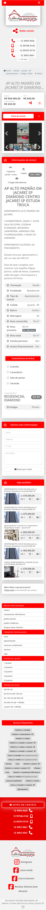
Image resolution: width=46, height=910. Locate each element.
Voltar (38, 73)
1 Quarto (8, 663)
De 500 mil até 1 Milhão (14, 702)
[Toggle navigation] (39, 2)
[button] (7, 133)
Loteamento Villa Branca (14, 614)
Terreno (7, 649)
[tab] (18, 116)
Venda (16, 70)
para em (23, 743)
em (22, 734)
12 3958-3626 (27, 40)
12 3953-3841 (27, 55)
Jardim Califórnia (11, 623)
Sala (5, 654)
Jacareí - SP (26, 70)
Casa (6, 636)
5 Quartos (8, 680)
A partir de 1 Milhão (12, 706)
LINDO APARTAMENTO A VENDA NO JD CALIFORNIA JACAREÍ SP (21, 563)
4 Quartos (8, 676)
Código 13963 (26, 73)
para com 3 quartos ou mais (22, 777)
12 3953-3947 (20, 832)
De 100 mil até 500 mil (13, 698)
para (22, 730)
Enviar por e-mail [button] (23, 469)
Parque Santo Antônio (13, 627)
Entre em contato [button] (23, 804)
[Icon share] (23, 862)
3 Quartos (8, 671)
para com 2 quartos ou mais (22, 755)
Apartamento (12, 73)
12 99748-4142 (27, 45)
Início (7, 70)
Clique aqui (9, 590)
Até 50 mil (8, 689)
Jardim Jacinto (10, 619)
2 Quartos (8, 667)
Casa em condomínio (13, 645)
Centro (7, 610)
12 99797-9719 (27, 50)
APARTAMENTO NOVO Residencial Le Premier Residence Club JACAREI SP (20, 490)
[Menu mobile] (5, 2)
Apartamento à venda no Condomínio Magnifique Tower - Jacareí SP (21, 526)
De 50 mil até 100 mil (13, 693)
